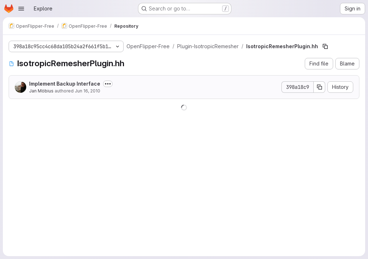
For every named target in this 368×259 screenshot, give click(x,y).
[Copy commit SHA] (319, 87)
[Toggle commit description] (107, 84)
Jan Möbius (41, 91)
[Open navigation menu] (21, 8)
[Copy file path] (325, 46)
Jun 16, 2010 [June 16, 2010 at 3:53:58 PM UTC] (87, 91)
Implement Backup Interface (64, 84)
